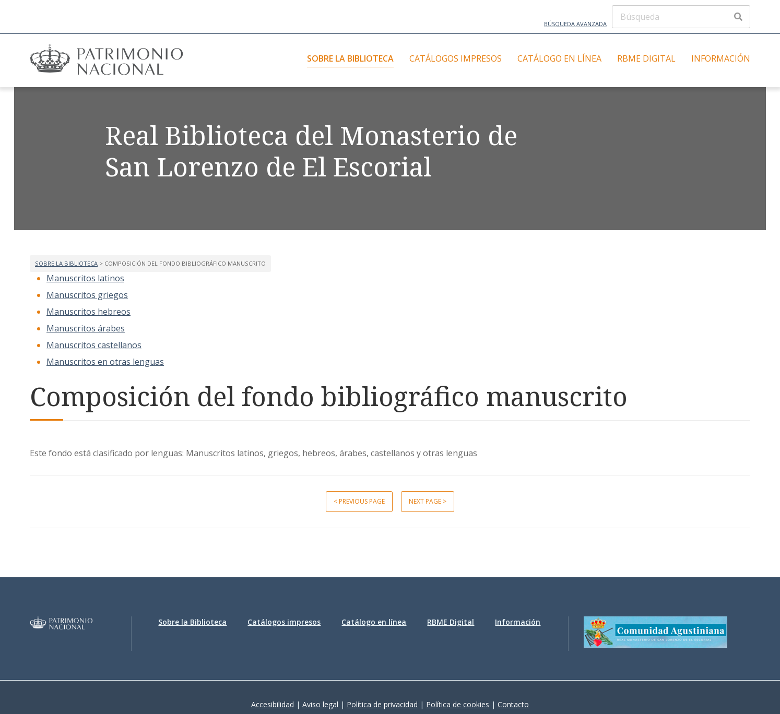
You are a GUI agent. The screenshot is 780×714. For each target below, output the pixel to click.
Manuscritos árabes (85, 328)
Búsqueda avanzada (575, 24)
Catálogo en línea (559, 58)
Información (720, 58)
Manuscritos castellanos (93, 345)
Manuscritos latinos (85, 278)
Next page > (427, 501)
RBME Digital (646, 58)
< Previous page (359, 501)
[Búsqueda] (681, 16)
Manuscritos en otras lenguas (105, 361)
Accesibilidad (272, 704)
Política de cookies (457, 704)
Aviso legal (320, 704)
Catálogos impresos (455, 58)
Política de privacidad (382, 704)
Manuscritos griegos (87, 295)
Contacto (513, 704)
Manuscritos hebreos (88, 311)
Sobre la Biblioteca (350, 58)
